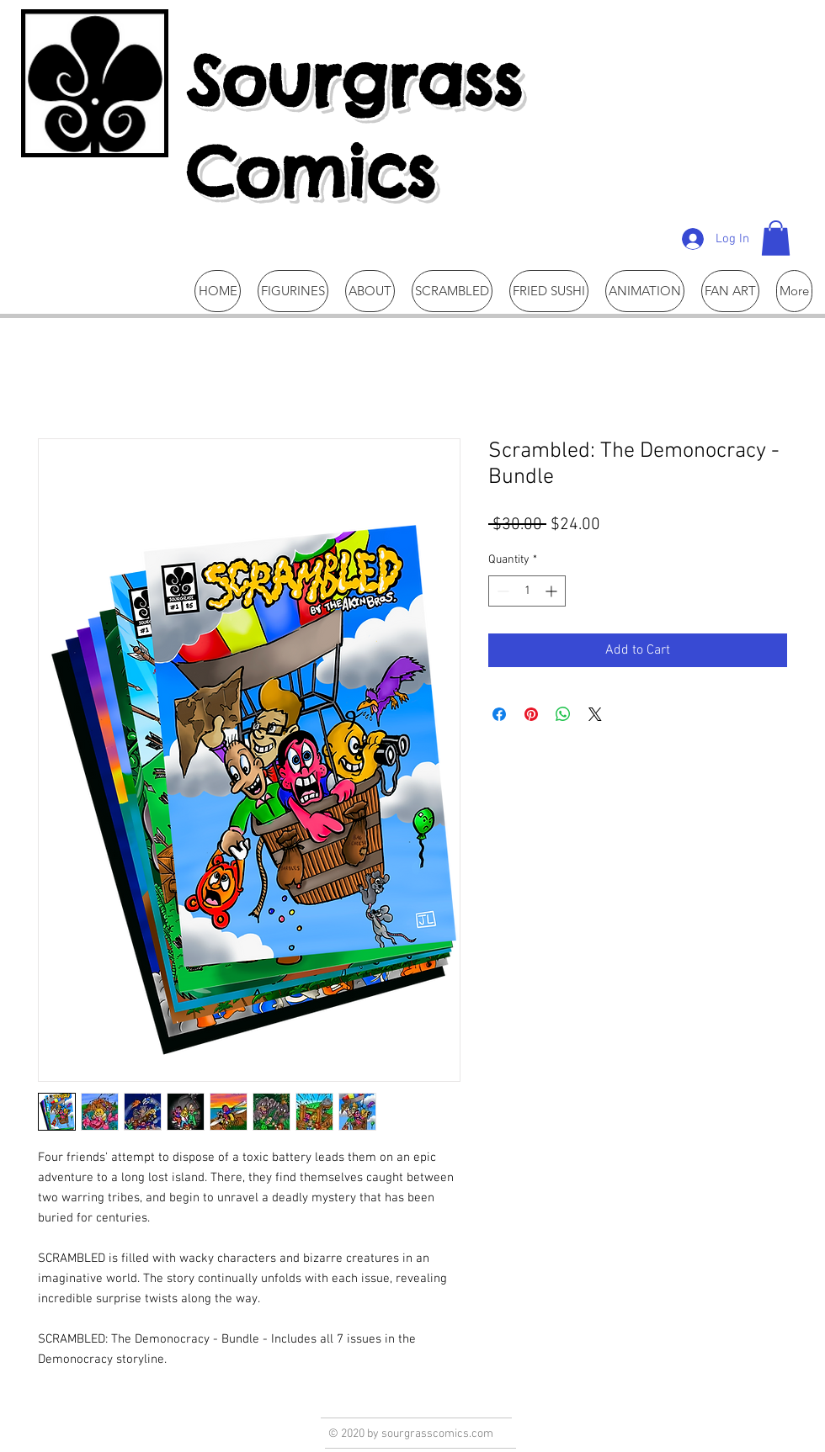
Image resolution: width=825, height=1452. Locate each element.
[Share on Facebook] (499, 714)
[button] (775, 238)
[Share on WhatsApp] (563, 714)
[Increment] (552, 591)
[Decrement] (501, 591)
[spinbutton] (527, 591)
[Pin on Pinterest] (531, 714)
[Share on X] (595, 714)
